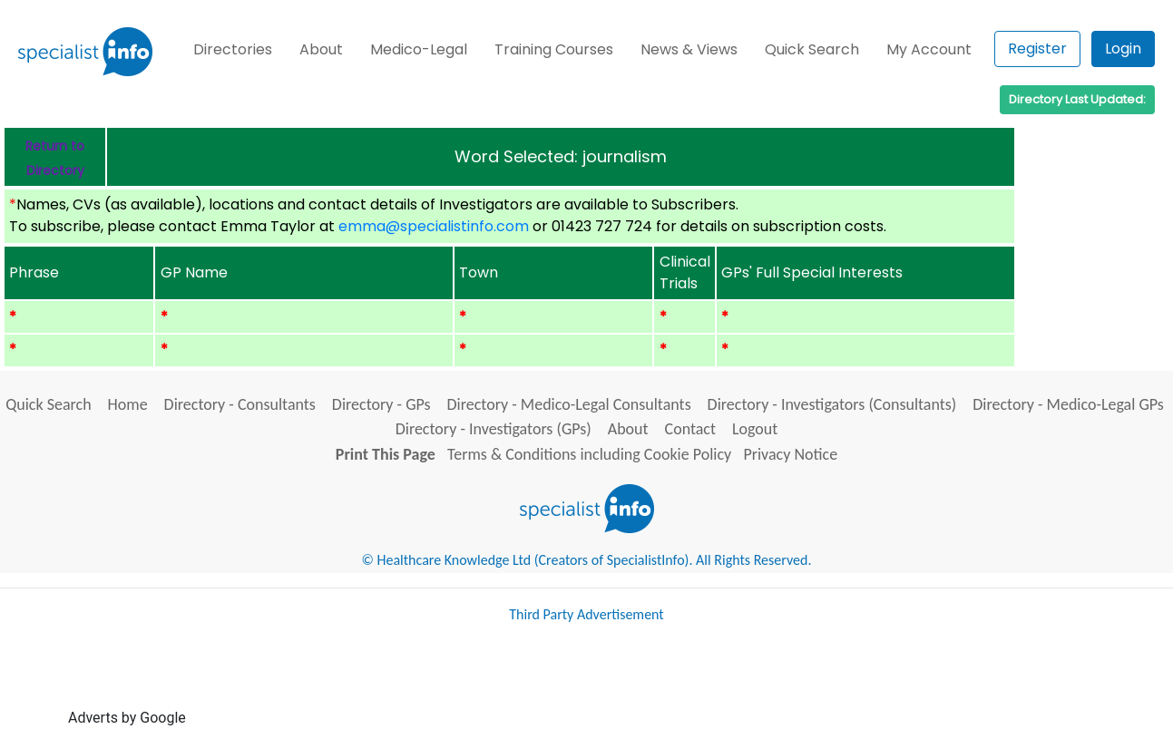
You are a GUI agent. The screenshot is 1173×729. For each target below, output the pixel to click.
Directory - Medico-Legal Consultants (569, 404)
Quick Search (812, 49)
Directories (232, 49)
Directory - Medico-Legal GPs (1068, 404)
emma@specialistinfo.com (433, 226)
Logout (754, 429)
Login (1123, 48)
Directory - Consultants (240, 404)
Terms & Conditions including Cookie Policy (589, 454)
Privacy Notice (790, 454)
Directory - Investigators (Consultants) (832, 404)
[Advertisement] (520, 682)
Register (1037, 48)
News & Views (689, 49)
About (321, 49)
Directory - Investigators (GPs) (493, 429)
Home (128, 404)
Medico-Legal (418, 49)
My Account (929, 49)
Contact (690, 429)
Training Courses (553, 49)
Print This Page (385, 454)
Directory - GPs (381, 404)
